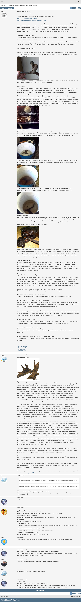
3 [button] (75, 8)
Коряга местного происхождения (26, 18)
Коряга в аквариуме (26, 473)
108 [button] (79, 8)
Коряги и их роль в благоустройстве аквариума (31, 20)
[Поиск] (72, 2)
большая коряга (21, 349)
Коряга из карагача (22, 346)
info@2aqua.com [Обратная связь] (75, 596)
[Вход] (78, 2)
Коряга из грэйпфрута (23, 347)
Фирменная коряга (22, 350)
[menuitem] (4, 599)
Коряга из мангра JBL (23, 344)
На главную (4, 596)
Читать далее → (41, 590)
